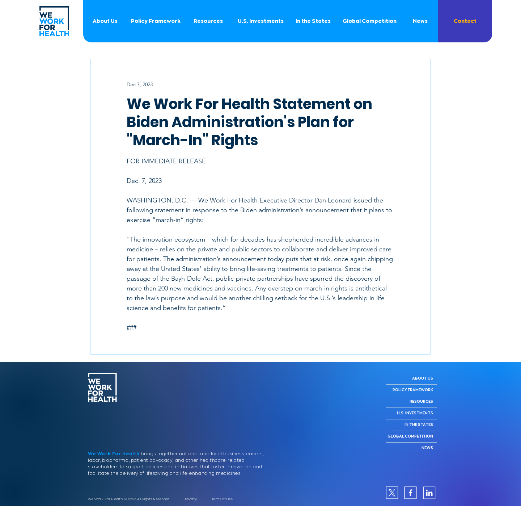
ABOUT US (422, 378)
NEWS (427, 448)
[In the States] (312, 21)
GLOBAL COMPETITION (410, 436)
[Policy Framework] (156, 21)
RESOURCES (421, 401)
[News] (420, 21)
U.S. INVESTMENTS (415, 413)
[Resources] (208, 21)
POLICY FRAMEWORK (413, 390)
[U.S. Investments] (260, 21)
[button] (465, 21)
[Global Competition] (369, 21)
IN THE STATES (418, 425)
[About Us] (105, 21)
